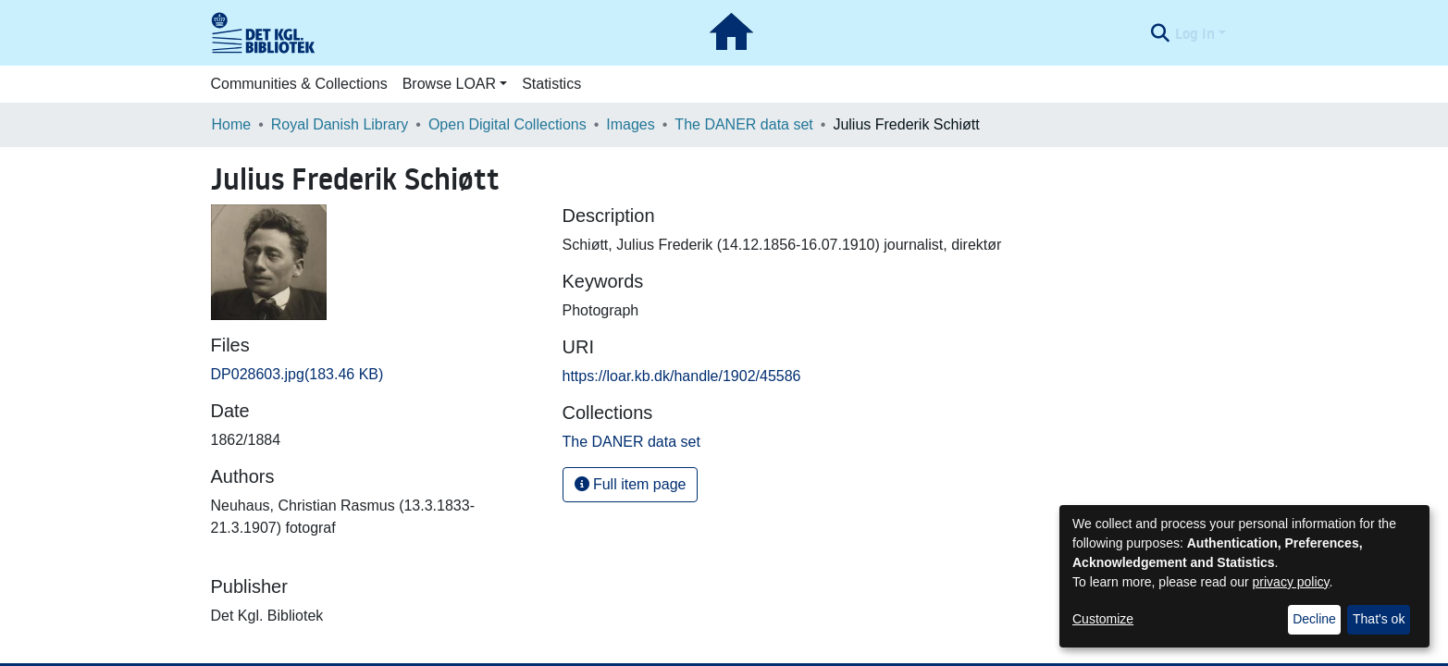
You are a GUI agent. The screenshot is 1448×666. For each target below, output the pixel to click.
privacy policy (1291, 581)
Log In (1195, 33)
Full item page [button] (631, 484)
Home (232, 124)
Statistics (551, 84)
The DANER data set (743, 124)
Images (630, 124)
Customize (1102, 618)
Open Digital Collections (507, 124)
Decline (1314, 618)
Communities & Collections (299, 84)
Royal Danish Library (340, 124)
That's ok (1379, 618)
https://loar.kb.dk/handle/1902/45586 (682, 376)
